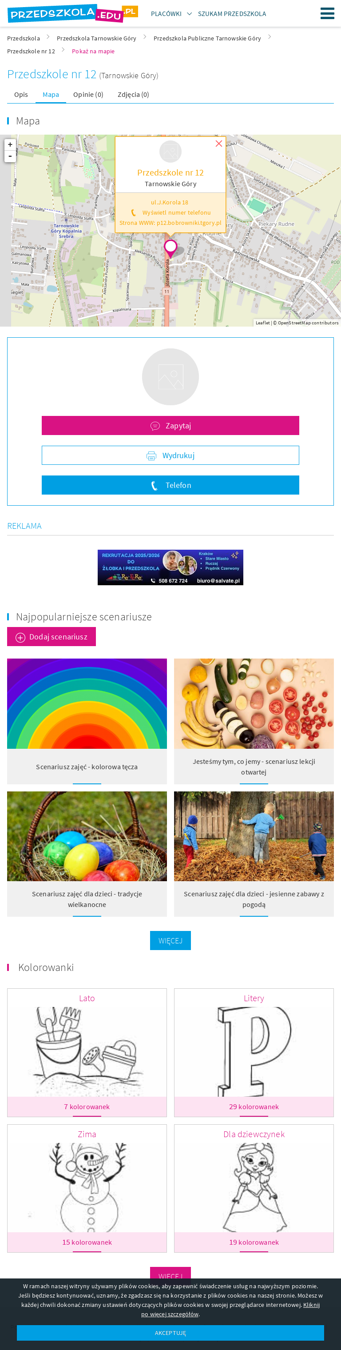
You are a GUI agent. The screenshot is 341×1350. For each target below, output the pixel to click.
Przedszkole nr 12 (53, 74)
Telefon (177, 485)
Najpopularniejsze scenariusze (84, 616)
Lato (87, 997)
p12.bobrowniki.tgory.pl (189, 223)
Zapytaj (177, 425)
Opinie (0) (88, 94)
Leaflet (263, 323)
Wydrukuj (177, 455)
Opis (21, 94)
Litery (254, 997)
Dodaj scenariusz (58, 636)
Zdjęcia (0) (134, 94)
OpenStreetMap (294, 323)
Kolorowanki (46, 967)
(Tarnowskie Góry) (129, 75)
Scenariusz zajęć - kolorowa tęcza (87, 766)
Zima (87, 1133)
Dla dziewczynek (253, 1133)
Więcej (171, 940)
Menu (327, 13)
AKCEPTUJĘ (170, 1333)
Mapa (51, 94)
